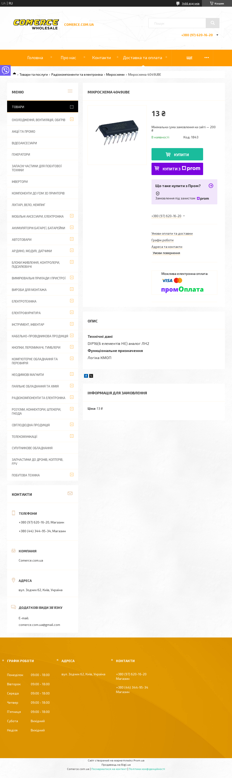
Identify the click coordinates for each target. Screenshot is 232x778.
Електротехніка (24, 301)
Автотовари (21, 240)
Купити (181, 154)
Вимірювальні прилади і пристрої (39, 278)
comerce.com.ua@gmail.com (39, 625)
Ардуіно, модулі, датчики (32, 251)
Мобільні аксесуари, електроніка (38, 216)
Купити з (181, 168)
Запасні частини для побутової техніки (37, 168)
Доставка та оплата (142, 57)
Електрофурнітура (26, 313)
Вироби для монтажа (29, 290)
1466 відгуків (191, 3)
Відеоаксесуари (24, 143)
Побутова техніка (26, 475)
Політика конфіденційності (147, 768)
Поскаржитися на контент (109, 768)
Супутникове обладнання (32, 448)
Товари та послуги (33, 74)
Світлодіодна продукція (31, 425)
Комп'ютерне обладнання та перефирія (35, 361)
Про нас (68, 57)
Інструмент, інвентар (28, 324)
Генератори (21, 154)
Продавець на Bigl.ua (116, 764)
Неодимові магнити (28, 375)
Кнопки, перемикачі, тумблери (36, 347)
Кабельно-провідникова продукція (40, 336)
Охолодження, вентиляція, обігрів (38, 120)
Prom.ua (139, 760)
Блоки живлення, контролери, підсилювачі (36, 264)
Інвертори (20, 182)
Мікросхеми (115, 74)
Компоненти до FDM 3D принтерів (38, 193)
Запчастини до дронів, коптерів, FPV (37, 462)
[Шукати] (212, 23)
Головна (35, 57)
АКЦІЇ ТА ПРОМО (23, 131)
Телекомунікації (24, 437)
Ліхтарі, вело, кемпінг (28, 205)
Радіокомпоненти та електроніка (77, 74)
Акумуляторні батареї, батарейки (38, 228)
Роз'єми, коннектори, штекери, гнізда (36, 411)
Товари (18, 107)
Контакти (101, 57)
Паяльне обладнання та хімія (35, 386)
